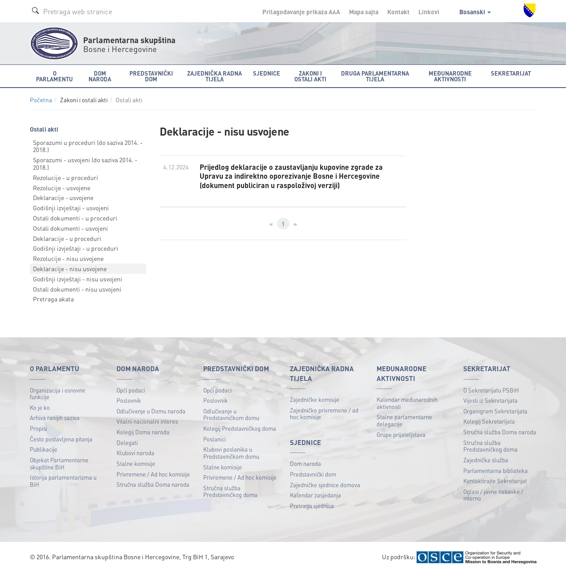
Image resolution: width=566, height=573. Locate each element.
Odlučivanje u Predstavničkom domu (231, 414)
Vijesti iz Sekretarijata (490, 400)
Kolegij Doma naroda (142, 432)
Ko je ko (40, 407)
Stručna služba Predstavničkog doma (230, 491)
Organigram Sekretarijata (495, 411)
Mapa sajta (363, 12)
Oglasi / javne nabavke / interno (493, 495)
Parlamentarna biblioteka (495, 470)
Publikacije (43, 449)
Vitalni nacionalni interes (147, 421)
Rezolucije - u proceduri (65, 177)
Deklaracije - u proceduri (67, 238)
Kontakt (398, 12)
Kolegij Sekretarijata (489, 421)
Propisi (38, 428)
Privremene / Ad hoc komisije (153, 474)
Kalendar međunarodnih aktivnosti (407, 403)
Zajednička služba (485, 460)
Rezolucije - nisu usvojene (68, 258)
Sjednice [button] (266, 73)
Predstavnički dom (313, 474)
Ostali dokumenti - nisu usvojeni (77, 289)
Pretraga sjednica (312, 505)
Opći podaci (130, 390)
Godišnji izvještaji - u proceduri (75, 248)
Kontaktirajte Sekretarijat (495, 481)
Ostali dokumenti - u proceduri (75, 218)
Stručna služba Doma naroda (152, 484)
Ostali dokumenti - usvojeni (70, 228)
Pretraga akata (53, 299)
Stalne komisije (135, 463)
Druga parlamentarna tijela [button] (375, 76)
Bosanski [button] (475, 12)
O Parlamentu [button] (54, 76)
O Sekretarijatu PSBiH (491, 390)
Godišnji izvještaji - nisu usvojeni (77, 279)
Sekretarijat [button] (511, 73)
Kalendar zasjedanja (315, 495)
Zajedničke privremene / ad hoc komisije (324, 413)
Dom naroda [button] (99, 76)
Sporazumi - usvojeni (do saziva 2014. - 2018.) (85, 163)
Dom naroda (305, 463)
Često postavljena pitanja (61, 439)
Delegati (127, 442)
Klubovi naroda (135, 453)
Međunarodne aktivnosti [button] (450, 76)
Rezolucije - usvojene (61, 188)
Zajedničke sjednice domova (325, 485)
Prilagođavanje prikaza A (301, 12)
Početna (41, 100)
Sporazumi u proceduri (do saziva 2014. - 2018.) (88, 146)
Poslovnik (128, 400)
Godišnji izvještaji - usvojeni (71, 208)
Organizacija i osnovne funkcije (57, 393)
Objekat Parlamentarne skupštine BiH (59, 463)
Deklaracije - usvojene (63, 197)
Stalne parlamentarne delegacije (404, 420)
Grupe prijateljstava (401, 434)
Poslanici (214, 439)
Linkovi (428, 12)
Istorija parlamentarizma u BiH (63, 480)
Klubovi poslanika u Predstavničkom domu (231, 452)
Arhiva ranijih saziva (55, 417)
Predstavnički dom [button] (151, 76)
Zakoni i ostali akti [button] (310, 76)
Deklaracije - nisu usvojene (70, 268)
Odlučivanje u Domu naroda (150, 411)
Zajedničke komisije (314, 399)
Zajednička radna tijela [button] (214, 76)
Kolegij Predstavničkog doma (239, 428)
